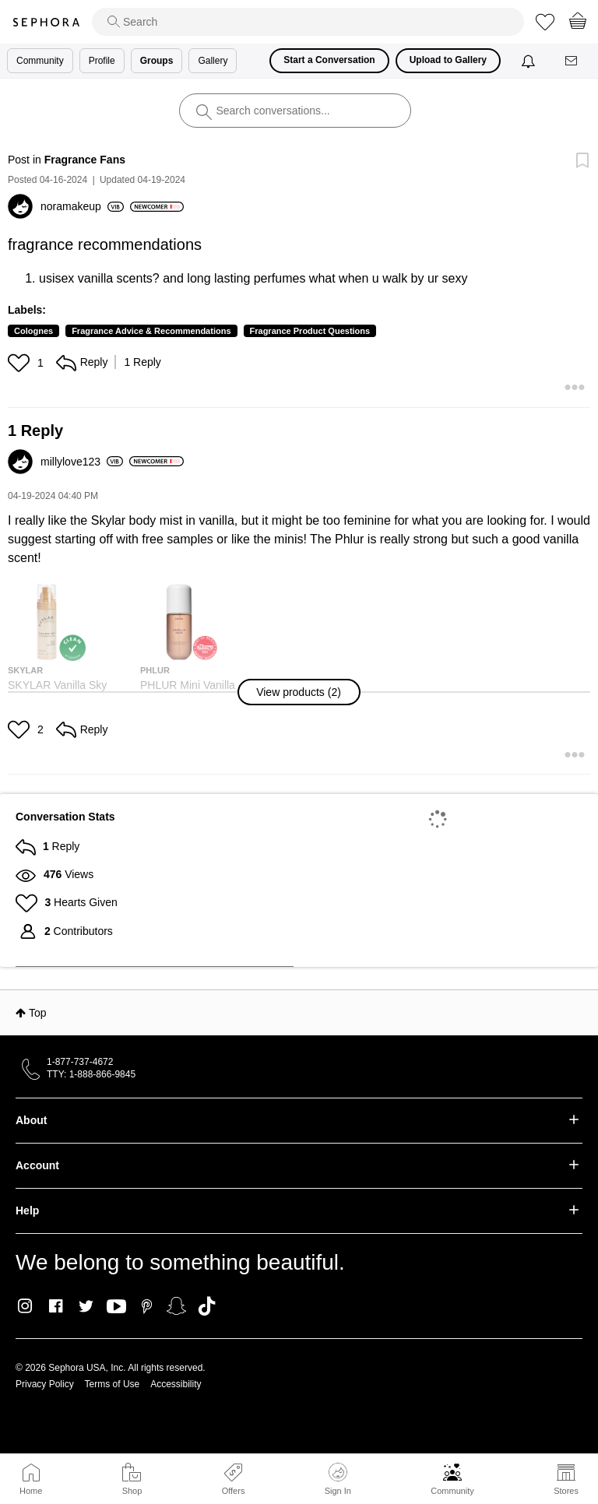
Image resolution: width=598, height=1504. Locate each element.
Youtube (116, 1307)
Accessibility (175, 1384)
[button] (20, 362)
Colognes (33, 331)
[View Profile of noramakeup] (82, 206)
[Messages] (572, 61)
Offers (233, 1490)
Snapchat (176, 1306)
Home (30, 1490)
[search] (308, 22)
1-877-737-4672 (80, 1061)
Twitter (86, 1306)
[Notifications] (530, 60)
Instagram (25, 1306)
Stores (566, 1490)
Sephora (46, 22)
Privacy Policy (45, 1384)
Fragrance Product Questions (310, 331)
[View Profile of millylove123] (81, 462)
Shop (132, 1490)
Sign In (338, 1479)
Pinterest (147, 1306)
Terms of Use (112, 1384)
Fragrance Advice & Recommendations (151, 331)
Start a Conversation (329, 59)
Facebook (55, 1306)
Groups (157, 60)
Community (452, 1490)
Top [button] (38, 1013)
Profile (102, 60)
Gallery (212, 60)
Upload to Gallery (448, 59)
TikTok (206, 1306)
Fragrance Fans (84, 159)
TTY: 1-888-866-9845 (91, 1074)
